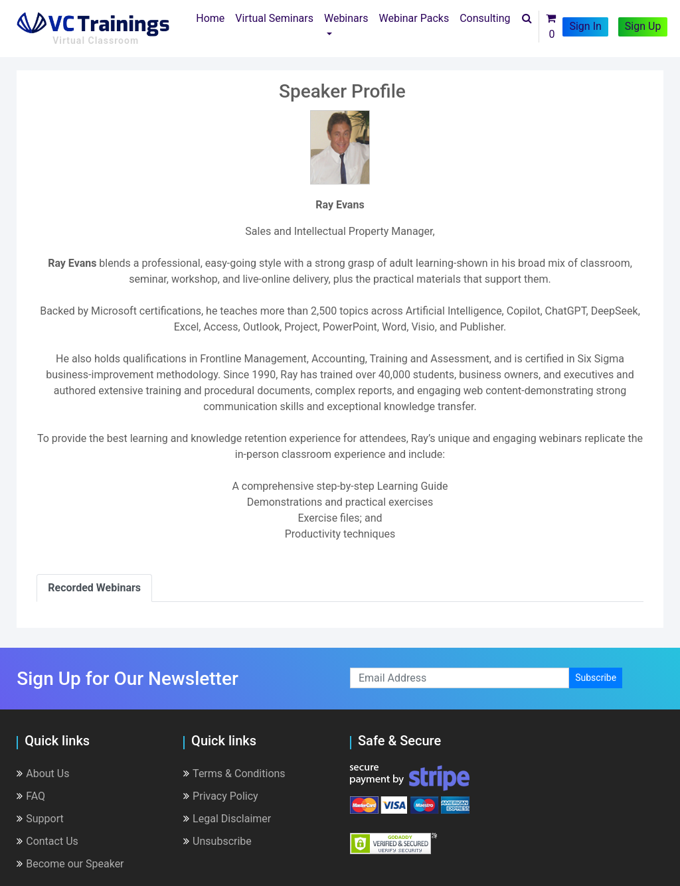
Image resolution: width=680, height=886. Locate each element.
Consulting (485, 18)
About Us (43, 773)
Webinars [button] (346, 18)
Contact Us (47, 841)
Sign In (585, 26)
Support (40, 818)
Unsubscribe (217, 841)
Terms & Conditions (234, 773)
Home (213, 17)
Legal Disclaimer (227, 818)
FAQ (31, 796)
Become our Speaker (70, 863)
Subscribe (595, 677)
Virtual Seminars (274, 18)
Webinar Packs (414, 18)
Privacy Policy (220, 796)
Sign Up (643, 26)
